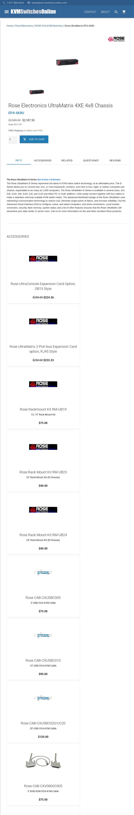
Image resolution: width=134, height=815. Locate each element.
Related (67, 160)
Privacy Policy (119, 798)
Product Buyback (16, 764)
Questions (90, 160)
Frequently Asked (16, 751)
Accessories (42, 160)
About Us (12, 745)
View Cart (12, 776)
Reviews (115, 160)
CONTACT (90, 12)
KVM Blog (12, 770)
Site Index (105, 798)
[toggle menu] (6, 12)
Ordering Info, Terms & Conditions (25, 758)
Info (18, 160)
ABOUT (105, 12)
